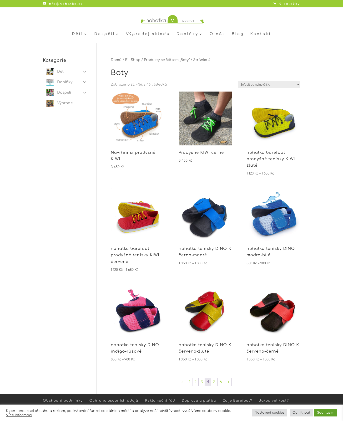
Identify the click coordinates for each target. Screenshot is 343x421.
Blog (238, 34)
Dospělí (104, 34)
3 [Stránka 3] (202, 382)
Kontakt (260, 34)
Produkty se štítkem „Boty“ (167, 60)
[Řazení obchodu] (269, 84)
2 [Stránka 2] (195, 382)
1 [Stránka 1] (189, 382)
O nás (217, 34)
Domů (116, 60)
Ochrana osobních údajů (113, 400)
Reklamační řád (160, 400)
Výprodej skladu (148, 34)
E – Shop (132, 60)
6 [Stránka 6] (221, 382)
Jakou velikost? (274, 400)
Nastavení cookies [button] (269, 412)
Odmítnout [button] (301, 412)
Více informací (19, 415)
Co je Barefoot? (237, 400)
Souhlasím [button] (325, 412)
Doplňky (187, 34)
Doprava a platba (199, 400)
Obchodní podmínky (63, 400)
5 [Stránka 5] (214, 382)
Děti (77, 34)
